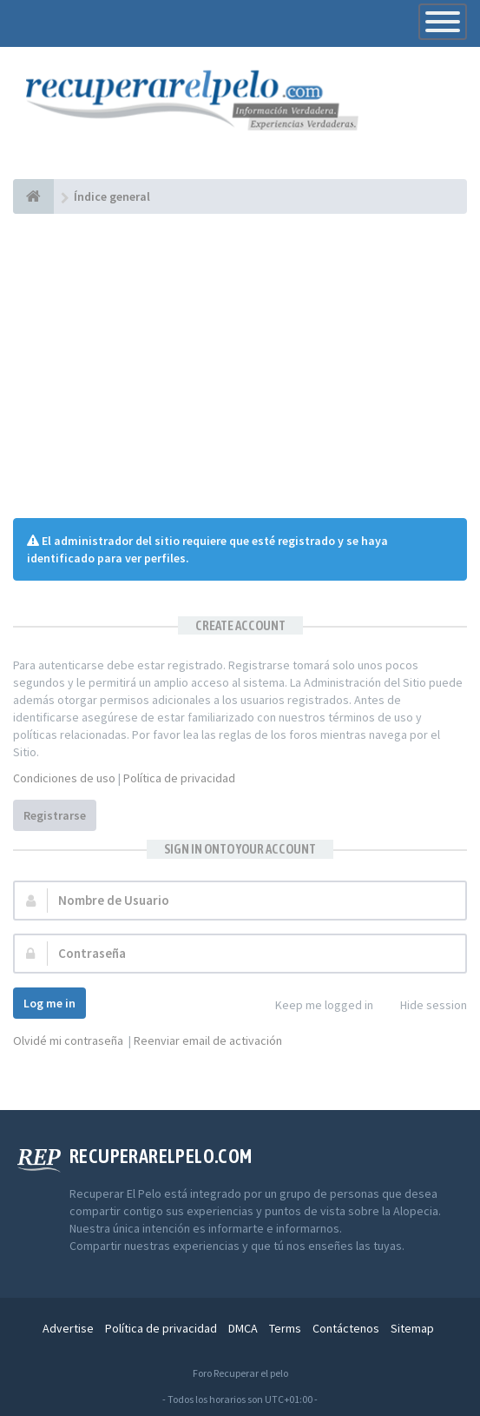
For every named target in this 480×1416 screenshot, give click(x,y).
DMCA (243, 1328)
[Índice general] (33, 196)
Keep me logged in (314, 1006)
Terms (285, 1328)
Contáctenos (345, 1328)
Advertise (68, 1328)
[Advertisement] (240, 366)
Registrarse (54, 815)
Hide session (424, 1006)
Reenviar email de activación (208, 1040)
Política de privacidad (179, 778)
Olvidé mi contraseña (68, 1040)
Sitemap (412, 1328)
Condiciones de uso (64, 778)
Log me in (49, 1003)
